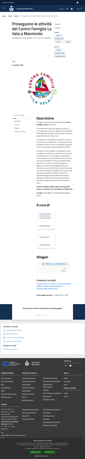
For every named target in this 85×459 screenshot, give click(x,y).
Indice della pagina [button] (19, 115)
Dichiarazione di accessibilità (51, 422)
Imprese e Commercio (28, 388)
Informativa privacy (48, 416)
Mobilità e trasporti (27, 400)
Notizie (16, 16)
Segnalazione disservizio (29, 413)
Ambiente (46, 390)
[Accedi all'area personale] (77, 2)
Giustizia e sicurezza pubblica (51, 381)
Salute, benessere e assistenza (52, 393)
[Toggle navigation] (3, 8)
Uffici (2, 384)
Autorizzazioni (47, 396)
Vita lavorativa (26, 384)
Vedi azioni (59, 28)
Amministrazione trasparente (51, 409)
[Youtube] (71, 9)
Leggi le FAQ (25, 416)
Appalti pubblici (26, 391)
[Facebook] (66, 9)
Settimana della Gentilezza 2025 (47, 288)
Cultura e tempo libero (28, 381)
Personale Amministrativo (9, 394)
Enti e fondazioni (6, 388)
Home (4, 16)
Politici (3, 391)
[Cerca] (81, 9)
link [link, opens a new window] (59, 448)
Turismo (24, 397)
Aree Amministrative (7, 381)
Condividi (58, 24)
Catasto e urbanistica (28, 394)
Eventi (66, 396)
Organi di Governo (6, 378)
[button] (42, 456)
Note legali (46, 419)
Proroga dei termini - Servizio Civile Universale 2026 (54, 283)
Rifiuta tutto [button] (49, 452)
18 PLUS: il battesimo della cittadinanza (50, 286)
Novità (10, 16)
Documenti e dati (6, 397)
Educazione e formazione (50, 378)
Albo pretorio (47, 413)
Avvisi (65, 384)
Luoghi (66, 393)
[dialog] (42, 448)
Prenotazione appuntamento (30, 409)
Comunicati (67, 381)
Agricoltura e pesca (48, 399)
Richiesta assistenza (28, 419)
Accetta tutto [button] (35, 452)
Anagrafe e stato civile (28, 378)
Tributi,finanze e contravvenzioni (48, 385)
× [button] (83, 440)
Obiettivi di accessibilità (50, 425)
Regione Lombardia (8, 2)
